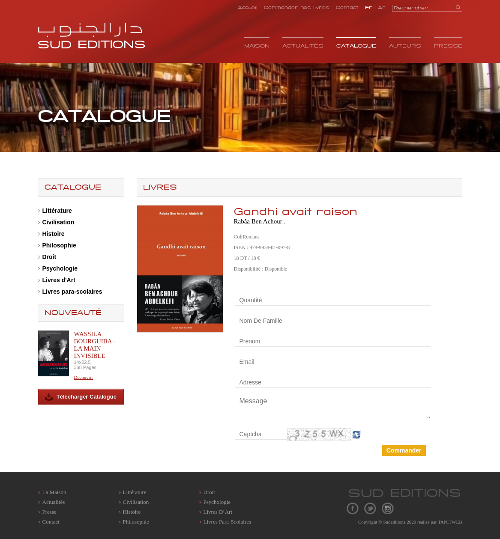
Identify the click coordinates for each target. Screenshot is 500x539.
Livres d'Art (58, 280)
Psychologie (60, 268)
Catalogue (356, 45)
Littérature (57, 210)
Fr (368, 7)
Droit (49, 256)
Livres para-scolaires (72, 291)
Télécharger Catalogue (81, 397)
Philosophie (59, 245)
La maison (54, 492)
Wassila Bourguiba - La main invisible (95, 345)
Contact (347, 7)
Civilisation (58, 222)
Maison (256, 45)
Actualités (302, 45)
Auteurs (405, 45)
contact (51, 521)
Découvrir (83, 377)
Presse (448, 45)
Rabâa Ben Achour (259, 221)
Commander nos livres (296, 7)
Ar (382, 7)
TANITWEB (450, 521)
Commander (404, 450)
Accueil (247, 7)
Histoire (53, 233)
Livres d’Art (218, 512)
